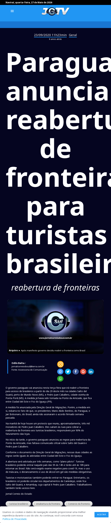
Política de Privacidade (14, 519)
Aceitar (101, 514)
